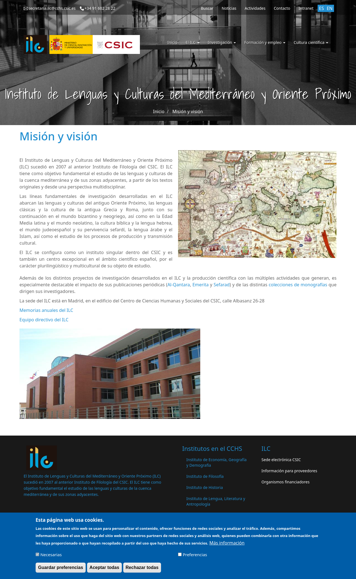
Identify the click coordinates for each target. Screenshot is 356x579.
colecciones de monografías (298, 285)
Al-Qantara (178, 285)
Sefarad (221, 285)
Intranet (306, 8)
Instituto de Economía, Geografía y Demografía (216, 462)
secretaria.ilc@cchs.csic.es (52, 8)
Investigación (222, 42)
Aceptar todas (104, 570)
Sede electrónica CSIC (281, 459)
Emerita (200, 285)
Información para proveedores (289, 470)
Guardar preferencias (60, 570)
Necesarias (51, 557)
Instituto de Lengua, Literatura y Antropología (215, 501)
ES (321, 8)
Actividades (255, 8)
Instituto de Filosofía (205, 476)
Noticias (229, 8)
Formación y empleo (264, 42)
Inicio (172, 42)
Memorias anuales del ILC (46, 310)
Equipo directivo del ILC (43, 320)
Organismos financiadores (285, 481)
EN (330, 8)
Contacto (282, 8)
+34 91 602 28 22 (100, 8)
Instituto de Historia (204, 487)
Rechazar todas (142, 570)
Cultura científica (311, 42)
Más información (226, 546)
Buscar (207, 8)
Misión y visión (187, 111)
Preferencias (195, 557)
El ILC (192, 42)
